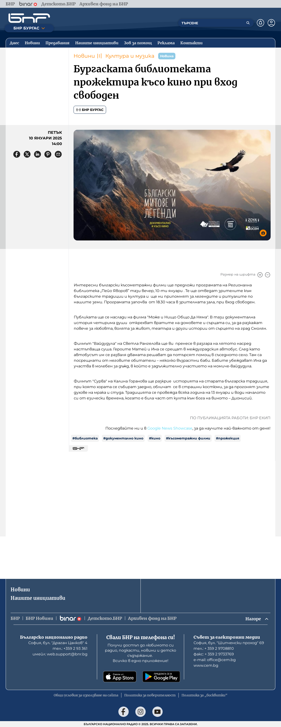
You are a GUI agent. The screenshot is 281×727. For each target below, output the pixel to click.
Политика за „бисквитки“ (204, 695)
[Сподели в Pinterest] (48, 154)
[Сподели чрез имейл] (58, 154)
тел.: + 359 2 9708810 (214, 648)
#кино (154, 438)
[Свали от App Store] (119, 676)
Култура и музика (129, 56)
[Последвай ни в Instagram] (140, 711)
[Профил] (271, 23)
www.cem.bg (206, 665)
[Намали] (267, 275)
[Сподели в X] (27, 154)
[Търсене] (248, 23)
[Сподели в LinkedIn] (37, 154)
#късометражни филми (188, 438)
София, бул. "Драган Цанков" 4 (57, 643)
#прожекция (227, 438)
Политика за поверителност (150, 695)
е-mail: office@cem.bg (215, 660)
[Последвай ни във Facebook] (123, 711)
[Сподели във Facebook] (17, 154)
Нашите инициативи (38, 598)
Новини (84, 56)
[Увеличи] (260, 275)
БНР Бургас (89, 109)
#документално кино (123, 438)
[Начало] (29, 18)
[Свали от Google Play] (161, 676)
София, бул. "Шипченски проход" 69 (229, 643)
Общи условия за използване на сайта (86, 695)
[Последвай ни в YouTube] (157, 711)
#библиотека (85, 438)
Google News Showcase (169, 428)
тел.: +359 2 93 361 (70, 648)
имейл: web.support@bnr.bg (60, 654)
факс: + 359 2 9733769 (214, 654)
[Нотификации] (260, 23)
